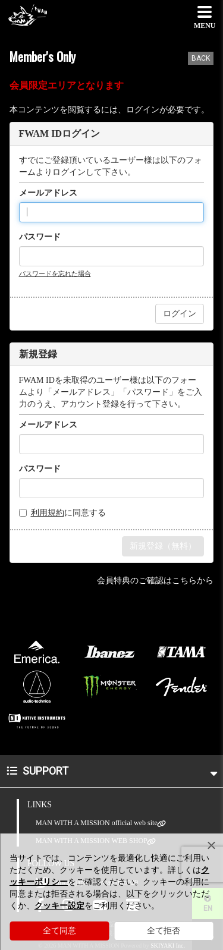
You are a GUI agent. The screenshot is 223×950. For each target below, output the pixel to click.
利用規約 (47, 512)
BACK (200, 58)
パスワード (40, 236)
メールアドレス (48, 192)
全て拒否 (163, 930)
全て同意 (59, 930)
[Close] (211, 845)
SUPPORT (112, 771)
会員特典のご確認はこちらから (155, 580)
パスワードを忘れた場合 (55, 273)
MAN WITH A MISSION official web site (97, 823)
